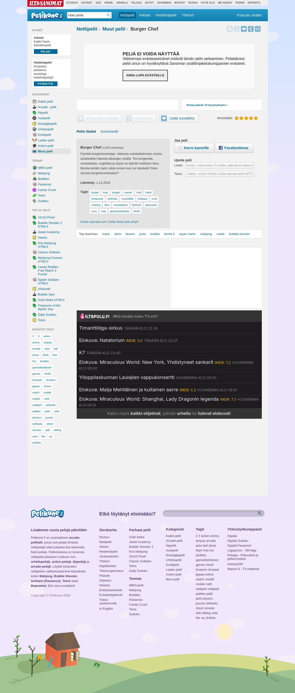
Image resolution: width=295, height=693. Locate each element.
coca (94, 211)
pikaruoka (151, 204)
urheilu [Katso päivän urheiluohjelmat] (184, 413)
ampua (48, 342)
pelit (56, 411)
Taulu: (178, 174)
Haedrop (108, 15)
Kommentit (109, 131)
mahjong (206, 234)
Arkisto (145, 15)
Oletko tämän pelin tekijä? (123, 221)
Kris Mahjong (138, 551)
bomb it (169, 234)
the (43, 436)
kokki (148, 192)
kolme (47, 386)
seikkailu (37, 423)
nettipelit (50, 405)
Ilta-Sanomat (45, 3)
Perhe (240, 2)
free (55, 354)
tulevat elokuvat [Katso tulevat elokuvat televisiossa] (214, 413)
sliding (57, 430)
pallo (47, 411)
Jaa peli (251, 29)
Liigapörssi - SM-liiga (242, 550)
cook (154, 198)
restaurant (97, 198)
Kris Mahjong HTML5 (47, 244)
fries (106, 204)
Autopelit (44, 118)
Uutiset (86, 2)
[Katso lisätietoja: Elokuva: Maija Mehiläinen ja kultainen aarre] (158, 389)
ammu (36, 342)
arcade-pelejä (41, 566)
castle (220, 234)
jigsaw (36, 386)
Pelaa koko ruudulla (102, 118)
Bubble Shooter (65, 576)
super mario (187, 234)
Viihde (108, 2)
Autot (149, 2)
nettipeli (37, 405)
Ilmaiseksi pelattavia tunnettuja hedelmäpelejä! (45, 73)
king (105, 192)
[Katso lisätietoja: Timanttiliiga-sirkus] (118, 328)
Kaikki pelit (45, 101)
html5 (47, 373)
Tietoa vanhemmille (108, 600)
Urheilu (122, 2)
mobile (36, 398)
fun (34, 361)
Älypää (232, 536)
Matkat (179, 2)
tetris (117, 234)
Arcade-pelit (174, 541)
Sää (98, 2)
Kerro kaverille (196, 148)
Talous (136, 2)
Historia (104, 585)
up (50, 436)
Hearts (42, 237)
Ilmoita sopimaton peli (93, 221)
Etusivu (72, 2)
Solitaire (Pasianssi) (46, 581)
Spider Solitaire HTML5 (48, 281)
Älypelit (43, 112)
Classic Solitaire (49, 252)
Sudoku (43, 201)
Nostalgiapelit (47, 123)
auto (47, 348)
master (128, 192)
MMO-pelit (45, 168)
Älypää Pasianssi (239, 545)
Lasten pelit (46, 140)
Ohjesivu (105, 580)
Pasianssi (44, 184)
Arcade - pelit (47, 107)
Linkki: (178, 165)
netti (46, 398)
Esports (254, 2)
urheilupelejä (40, 561)
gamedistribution (42, 367)
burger (95, 192)
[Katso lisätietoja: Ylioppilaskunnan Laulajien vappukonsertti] (147, 377)
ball (56, 348)
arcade (36, 348)
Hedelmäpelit (166, 15)
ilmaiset (50, 380)
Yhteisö (188, 15)
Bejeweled (38, 586)
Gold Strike (136, 537)
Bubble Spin (46, 294)
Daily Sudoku (47, 314)
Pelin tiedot (86, 131)
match (36, 392)
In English (106, 608)
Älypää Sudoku (237, 541)
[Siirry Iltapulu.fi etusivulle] (169, 316)
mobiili (47, 392)
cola (103, 211)
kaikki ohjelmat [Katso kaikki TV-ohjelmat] (146, 413)
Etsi (260, 513)
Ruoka (193, 2)
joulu (142, 234)
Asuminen (164, 2)
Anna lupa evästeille (145, 75)
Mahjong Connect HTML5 (50, 259)
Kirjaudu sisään (249, 15)
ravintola (112, 198)
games (36, 373)
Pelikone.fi (47, 15)
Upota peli (258, 29)
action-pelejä (61, 561)
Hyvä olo (208, 2)
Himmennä (237, 29)
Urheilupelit (46, 129)
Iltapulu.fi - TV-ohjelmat (243, 569)
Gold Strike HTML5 (51, 300)
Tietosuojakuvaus (110, 571)
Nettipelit (127, 15)
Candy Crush (47, 190)
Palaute (104, 575)
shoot (50, 423)
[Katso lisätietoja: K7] (99, 352)
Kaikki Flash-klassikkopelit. (45, 45)
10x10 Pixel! (46, 217)
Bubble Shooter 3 (141, 547)
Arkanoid (44, 289)
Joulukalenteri (109, 556)
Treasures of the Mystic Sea (49, 307)
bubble (155, 234)
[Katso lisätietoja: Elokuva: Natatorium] (128, 340)
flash (45, 354)
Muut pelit (45, 151)
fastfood (136, 204)
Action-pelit (45, 146)
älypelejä (79, 561)
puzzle (49, 417)
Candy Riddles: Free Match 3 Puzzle (48, 270)
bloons (130, 234)
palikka (36, 411)
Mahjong (44, 173)
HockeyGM (235, 564)
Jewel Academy (49, 232)
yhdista (36, 442)
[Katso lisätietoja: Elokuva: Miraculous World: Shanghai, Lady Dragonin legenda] (169, 402)
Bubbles (43, 179)
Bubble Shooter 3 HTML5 (50, 224)
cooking (95, 204)
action (47, 336)
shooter (36, 430)
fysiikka (44, 361)
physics (36, 417)
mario (106, 234)
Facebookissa (236, 148)
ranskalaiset (120, 204)
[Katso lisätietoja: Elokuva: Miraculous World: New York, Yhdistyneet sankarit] (169, 365)
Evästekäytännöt (110, 595)
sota (35, 436)
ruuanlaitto (127, 198)
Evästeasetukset (110, 590)
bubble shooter (239, 234)
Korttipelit (44, 135)
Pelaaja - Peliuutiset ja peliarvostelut (242, 555)
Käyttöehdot (107, 566)
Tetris (41, 195)
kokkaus (142, 198)
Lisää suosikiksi (244, 29)
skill (47, 430)
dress (35, 354)
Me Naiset (225, 2)
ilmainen (37, 380)
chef (138, 192)
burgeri (116, 192)
